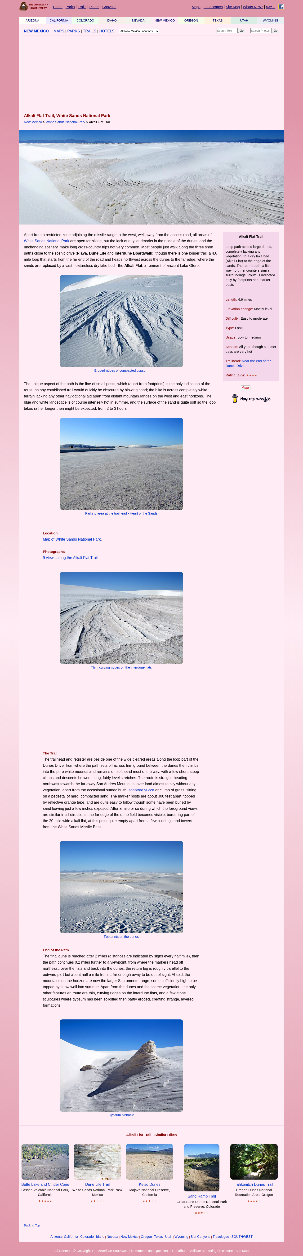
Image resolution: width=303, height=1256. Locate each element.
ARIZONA (32, 20)
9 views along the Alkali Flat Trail (70, 558)
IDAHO (112, 20)
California (71, 1236)
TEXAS (218, 20)
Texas (158, 1236)
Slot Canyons (200, 1236)
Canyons (109, 7)
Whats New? (253, 7)
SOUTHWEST (242, 1236)
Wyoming (181, 1236)
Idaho (100, 1236)
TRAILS (89, 31)
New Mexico (33, 122)
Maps (196, 7)
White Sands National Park (65, 122)
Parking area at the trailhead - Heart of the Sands (121, 513)
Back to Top (32, 1225)
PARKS (73, 31)
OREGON (191, 20)
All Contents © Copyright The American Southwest (91, 1251)
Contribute (179, 1251)
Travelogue (221, 1236)
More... (270, 7)
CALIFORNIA (59, 20)
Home (57, 7)
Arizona (56, 1236)
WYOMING (270, 20)
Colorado (87, 1236)
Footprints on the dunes (121, 937)
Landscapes (213, 7)
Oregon (146, 1236)
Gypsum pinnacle (121, 1115)
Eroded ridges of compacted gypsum (121, 370)
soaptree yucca (141, 790)
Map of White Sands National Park (72, 539)
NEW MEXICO (165, 20)
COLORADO (85, 20)
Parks (70, 7)
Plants (94, 7)
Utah (168, 1236)
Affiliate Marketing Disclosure (211, 1251)
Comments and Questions (150, 1251)
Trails (82, 7)
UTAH (244, 20)
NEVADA (138, 20)
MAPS (58, 31)
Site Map (233, 7)
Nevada (112, 1236)
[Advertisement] (151, 75)
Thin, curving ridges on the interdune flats (121, 667)
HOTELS (106, 31)
